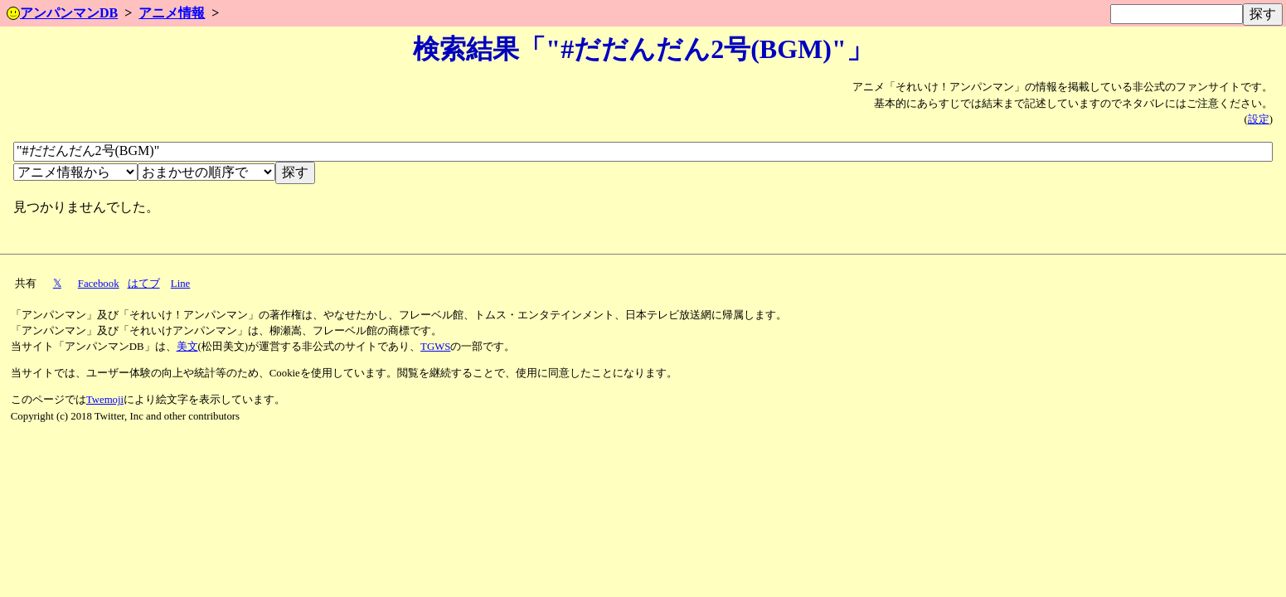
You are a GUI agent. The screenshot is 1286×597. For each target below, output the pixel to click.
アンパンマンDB (62, 13)
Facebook (98, 283)
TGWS (435, 346)
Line (180, 283)
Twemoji (105, 399)
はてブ (144, 283)
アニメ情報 (171, 13)
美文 (187, 346)
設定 (1258, 119)
